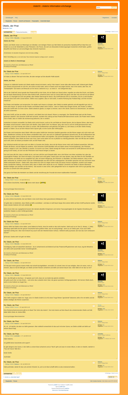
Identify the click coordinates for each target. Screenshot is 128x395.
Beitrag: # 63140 (9, 262)
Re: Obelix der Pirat (11, 71)
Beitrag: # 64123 (9, 364)
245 (103, 337)
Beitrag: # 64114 (9, 336)
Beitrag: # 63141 (9, 275)
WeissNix (100, 43)
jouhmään (100, 333)
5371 (103, 47)
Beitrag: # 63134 (9, 244)
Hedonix (100, 71)
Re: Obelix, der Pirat (11, 242)
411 (103, 75)
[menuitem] (15, 17)
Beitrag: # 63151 (9, 295)
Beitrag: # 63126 (9, 73)
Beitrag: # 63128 (9, 196)
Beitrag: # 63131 (9, 223)
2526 (103, 181)
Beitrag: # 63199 (9, 323)
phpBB (55, 384)
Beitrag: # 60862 (9, 38)
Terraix (99, 177)
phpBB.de (67, 388)
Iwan (11, 28)
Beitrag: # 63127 (9, 180)
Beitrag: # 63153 (9, 307)
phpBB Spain (62, 386)
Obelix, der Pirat (11, 26)
